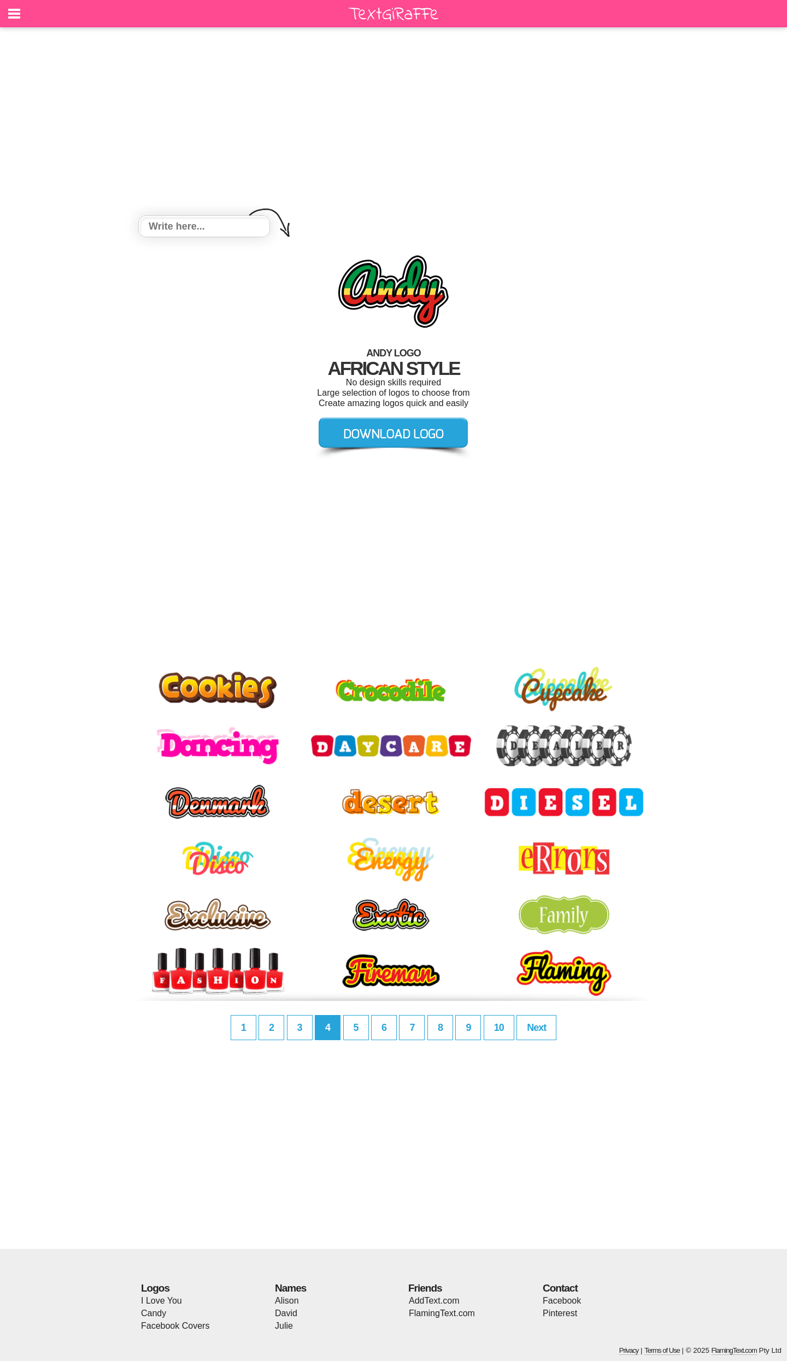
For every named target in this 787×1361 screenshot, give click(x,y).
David (286, 1313)
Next (536, 1027)
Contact (560, 1288)
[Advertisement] (393, 123)
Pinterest (560, 1313)
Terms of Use (662, 1350)
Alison (287, 1300)
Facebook (562, 1300)
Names (290, 1288)
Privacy (629, 1350)
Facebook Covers (175, 1325)
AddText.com (434, 1300)
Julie (284, 1325)
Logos (155, 1288)
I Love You (161, 1300)
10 (499, 1027)
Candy (153, 1313)
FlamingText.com (442, 1313)
